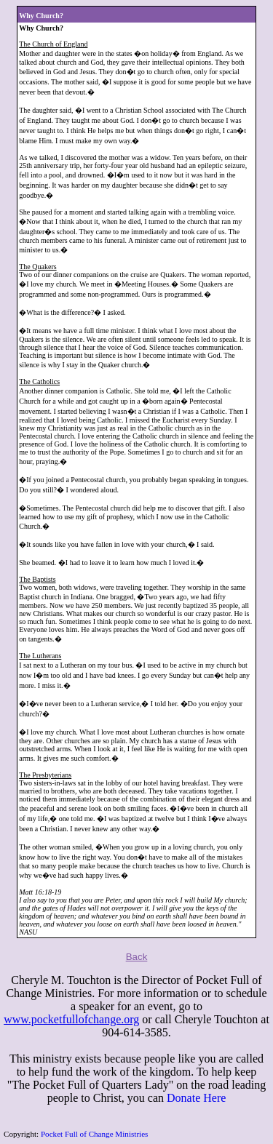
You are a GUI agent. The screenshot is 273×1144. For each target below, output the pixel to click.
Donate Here (196, 1098)
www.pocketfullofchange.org (71, 1019)
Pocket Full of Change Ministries (95, 1133)
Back (137, 956)
